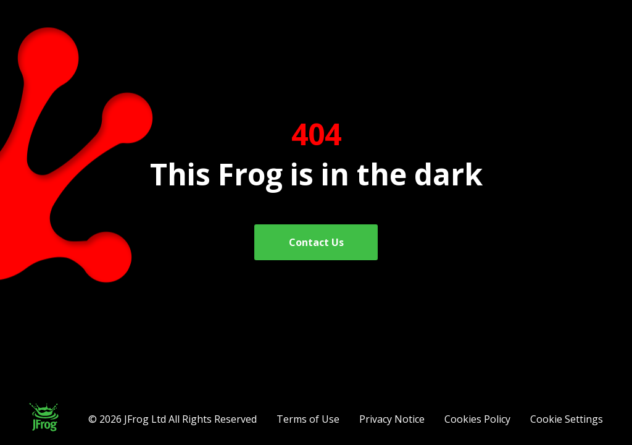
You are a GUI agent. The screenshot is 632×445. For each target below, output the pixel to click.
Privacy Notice (392, 419)
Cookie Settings (566, 419)
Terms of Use (307, 419)
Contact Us (316, 242)
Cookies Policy (477, 419)
